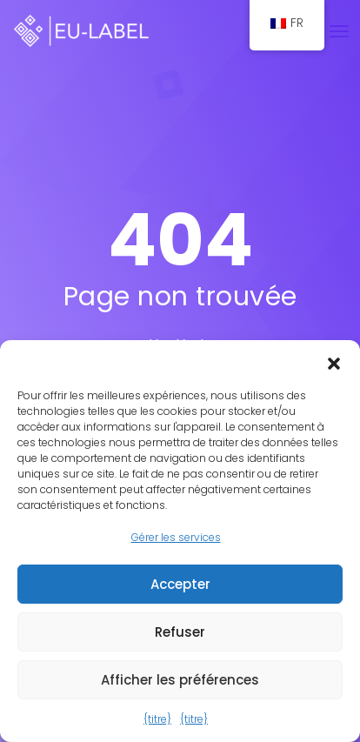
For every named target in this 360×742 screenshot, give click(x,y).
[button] (334, 362)
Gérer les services (176, 537)
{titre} (157, 719)
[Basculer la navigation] (339, 31)
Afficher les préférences (180, 680)
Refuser (180, 632)
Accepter (180, 584)
